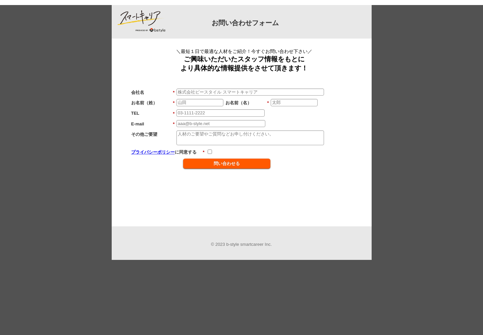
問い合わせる (227, 163)
